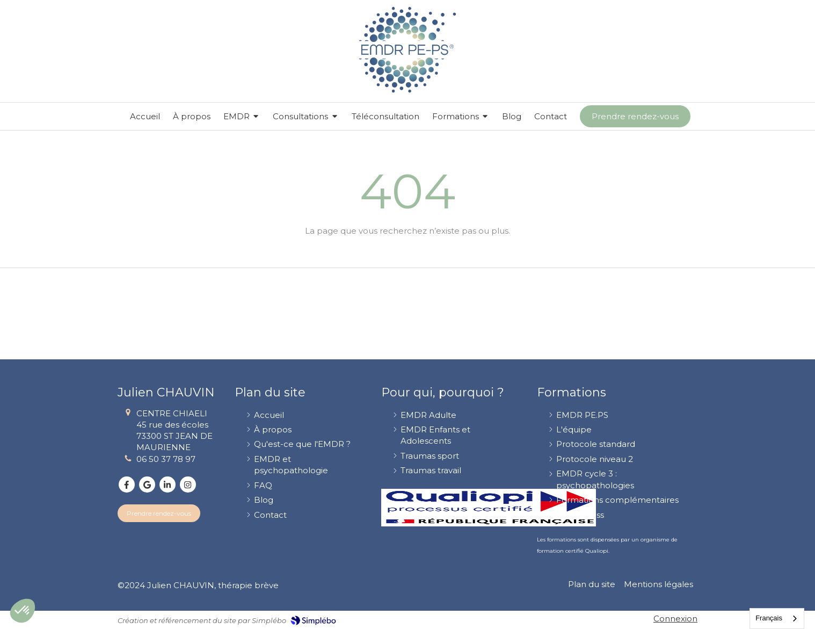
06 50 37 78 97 (165, 459)
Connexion (675, 618)
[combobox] (776, 618)
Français (768, 618)
